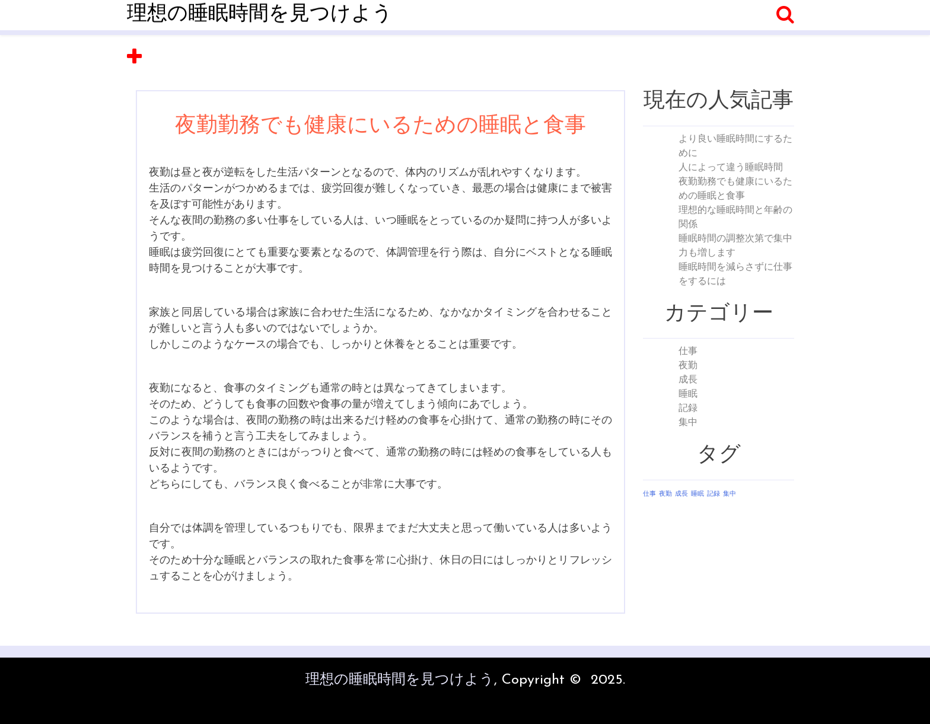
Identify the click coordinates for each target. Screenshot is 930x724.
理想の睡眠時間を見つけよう (260, 14)
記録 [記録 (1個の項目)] (713, 494)
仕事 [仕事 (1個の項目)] (649, 494)
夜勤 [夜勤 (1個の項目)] (665, 494)
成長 (688, 380)
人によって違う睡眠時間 (731, 168)
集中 (688, 423)
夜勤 (688, 366)
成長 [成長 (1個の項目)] (681, 494)
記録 (688, 408)
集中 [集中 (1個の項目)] (729, 494)
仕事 (688, 351)
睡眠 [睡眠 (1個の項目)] (697, 494)
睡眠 (688, 394)
